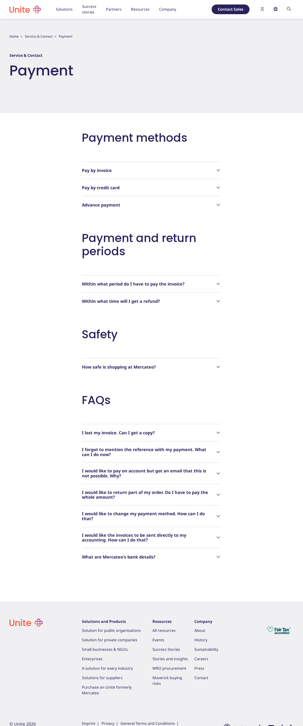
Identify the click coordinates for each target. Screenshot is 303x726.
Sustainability (206, 649)
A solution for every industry (107, 668)
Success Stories (166, 649)
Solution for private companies (109, 639)
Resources (162, 621)
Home (14, 36)
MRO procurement (169, 668)
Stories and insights (170, 658)
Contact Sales (230, 9)
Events (158, 639)
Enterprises (92, 658)
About (199, 630)
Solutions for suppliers (102, 677)
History (200, 639)
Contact (201, 677)
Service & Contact (39, 36)
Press (199, 668)
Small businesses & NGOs (105, 649)
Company (203, 621)
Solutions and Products (104, 621)
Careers (201, 658)
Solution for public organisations (111, 630)
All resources (164, 630)
